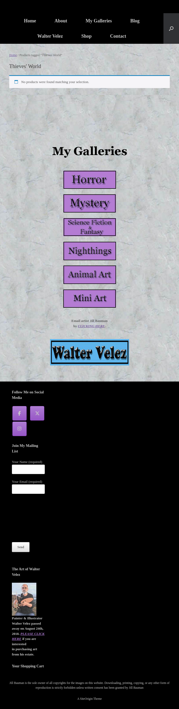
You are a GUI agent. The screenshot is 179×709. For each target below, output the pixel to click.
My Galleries (99, 20)
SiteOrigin (86, 698)
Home (30, 20)
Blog (134, 20)
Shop (86, 36)
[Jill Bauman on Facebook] (19, 413)
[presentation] (33, 518)
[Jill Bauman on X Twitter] (37, 413)
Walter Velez (50, 36)
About (61, 20)
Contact (118, 36)
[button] (171, 28)
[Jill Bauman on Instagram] (19, 429)
